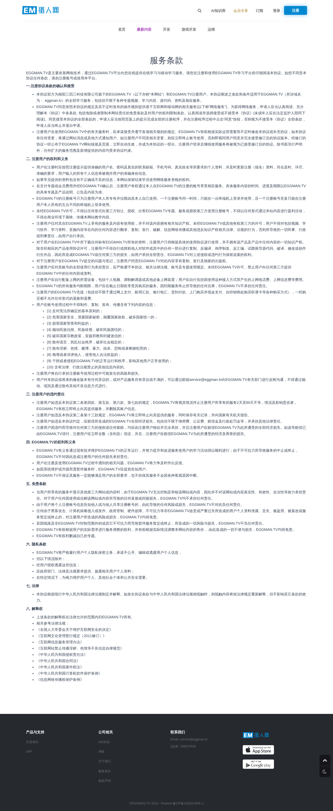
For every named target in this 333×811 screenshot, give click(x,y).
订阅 (259, 11)
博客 (101, 751)
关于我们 (104, 761)
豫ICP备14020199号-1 (188, 803)
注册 (295, 10)
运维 (211, 29)
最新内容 (144, 29)
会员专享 (240, 11)
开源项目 (32, 742)
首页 (121, 29)
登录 (276, 11)
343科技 (104, 742)
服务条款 (104, 771)
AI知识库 (218, 11)
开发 (166, 29)
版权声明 (104, 781)
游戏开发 (189, 29)
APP (29, 751)
